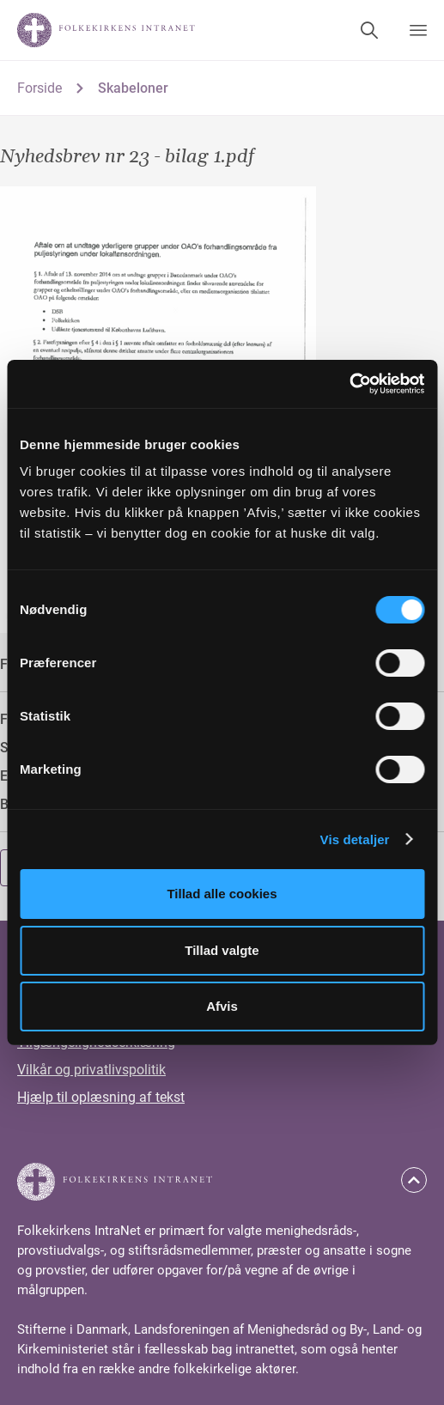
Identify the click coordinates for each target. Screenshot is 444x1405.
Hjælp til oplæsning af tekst (101, 1097)
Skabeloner (133, 88)
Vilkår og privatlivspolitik (91, 1069)
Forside (39, 88)
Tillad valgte (221, 950)
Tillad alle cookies (222, 893)
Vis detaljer (355, 839)
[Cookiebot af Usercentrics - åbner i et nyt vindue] (349, 384)
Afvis (222, 1006)
